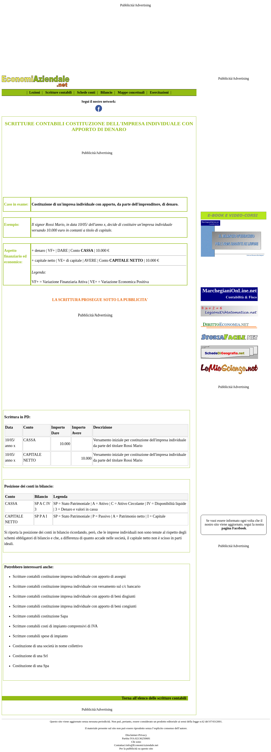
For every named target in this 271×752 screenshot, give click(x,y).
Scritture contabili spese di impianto (40, 636)
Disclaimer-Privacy (136, 735)
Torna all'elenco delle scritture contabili (154, 698)
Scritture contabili (58, 92)
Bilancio (106, 92)
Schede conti (86, 92)
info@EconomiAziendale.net (142, 745)
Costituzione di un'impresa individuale (63, 204)
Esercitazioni (159, 92)
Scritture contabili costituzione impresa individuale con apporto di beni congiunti (74, 606)
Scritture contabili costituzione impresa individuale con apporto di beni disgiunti (74, 596)
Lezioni (34, 92)
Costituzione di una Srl (30, 656)
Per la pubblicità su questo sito (136, 748)
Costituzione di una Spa (31, 666)
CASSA (29, 440)
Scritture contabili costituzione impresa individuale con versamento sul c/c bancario (76, 586)
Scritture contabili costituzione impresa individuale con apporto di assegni (69, 576)
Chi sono (136, 741)
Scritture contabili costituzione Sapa (40, 616)
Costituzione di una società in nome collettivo (48, 646)
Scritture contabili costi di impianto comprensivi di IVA (55, 626)
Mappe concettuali (131, 92)
